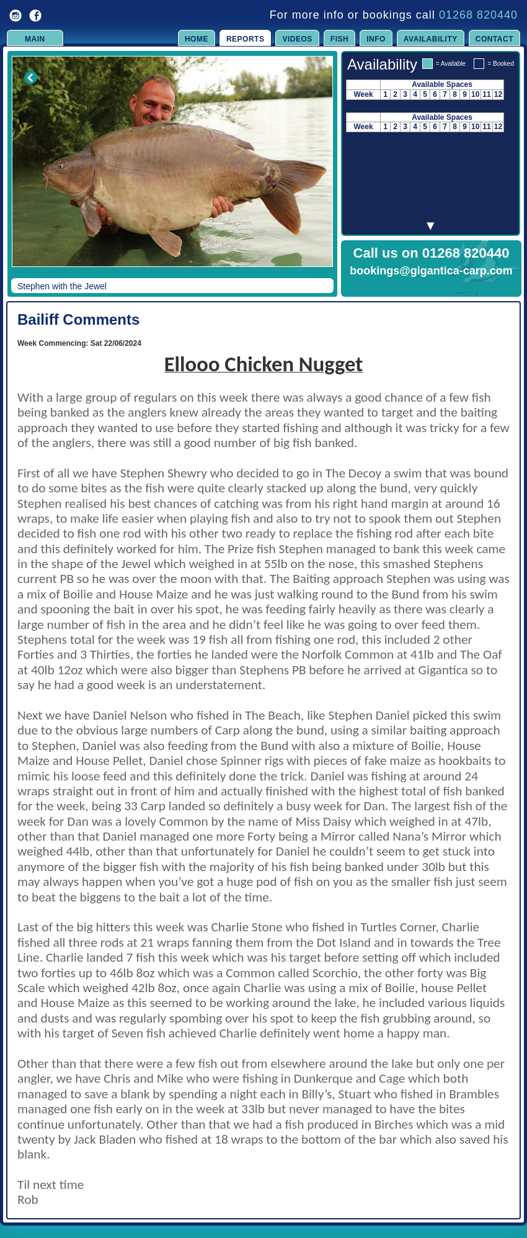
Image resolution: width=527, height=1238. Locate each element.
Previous (22, 170)
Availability (431, 39)
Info (376, 39)
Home (196, 39)
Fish (339, 39)
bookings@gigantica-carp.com (431, 270)
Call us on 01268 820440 (431, 253)
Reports (245, 39)
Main (35, 39)
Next (311, 170)
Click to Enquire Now (431, 287)
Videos (297, 39)
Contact (494, 39)
